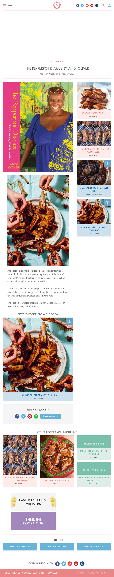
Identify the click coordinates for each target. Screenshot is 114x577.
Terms (7, 573)
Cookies (26, 573)
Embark (84, 573)
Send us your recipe (20, 546)
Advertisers (39, 573)
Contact (52, 573)
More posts (57, 61)
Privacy (16, 573)
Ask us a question (57, 546)
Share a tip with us (93, 546)
